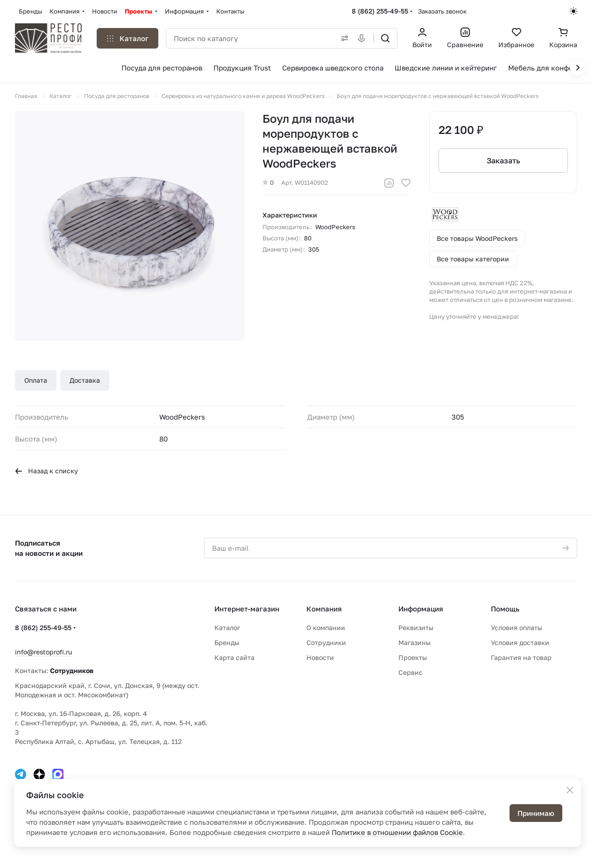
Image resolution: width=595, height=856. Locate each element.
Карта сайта (234, 657)
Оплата (35, 380)
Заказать (503, 160)
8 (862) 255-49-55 (380, 11)
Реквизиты (415, 627)
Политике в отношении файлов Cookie (397, 832)
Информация (420, 608)
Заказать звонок (442, 11)
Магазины (414, 642)
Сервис (410, 672)
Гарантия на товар (521, 657)
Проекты (412, 657)
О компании (325, 627)
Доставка (85, 380)
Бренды (226, 642)
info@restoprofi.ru (43, 652)
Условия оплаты (516, 627)
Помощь (505, 608)
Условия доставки (520, 642)
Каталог (227, 627)
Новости (320, 657)
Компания (324, 608)
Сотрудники (326, 642)
